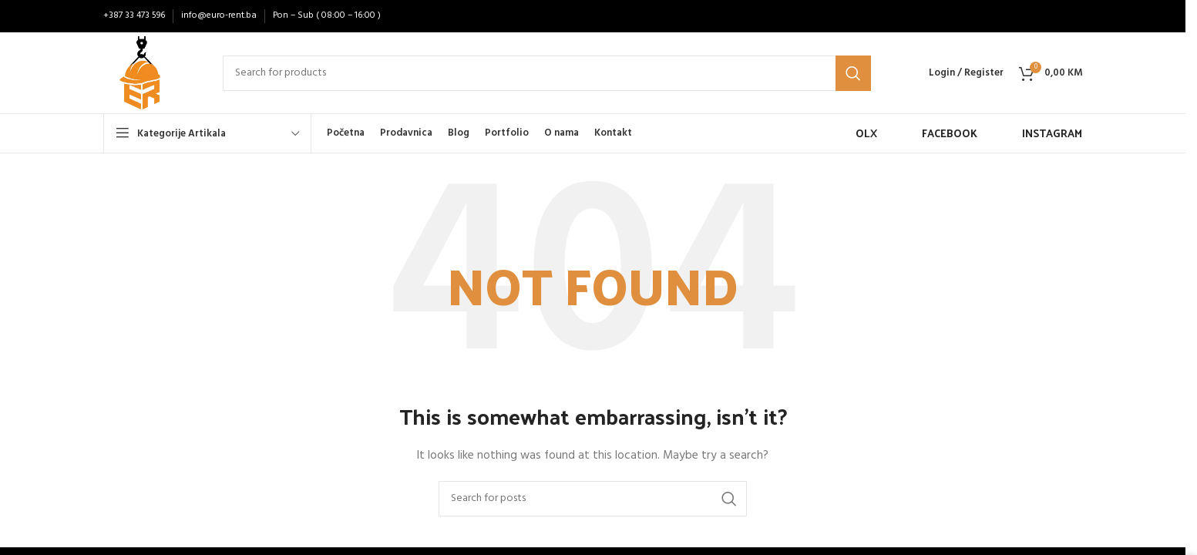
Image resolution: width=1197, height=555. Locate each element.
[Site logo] (140, 73)
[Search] (547, 73)
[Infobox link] (851, 133)
